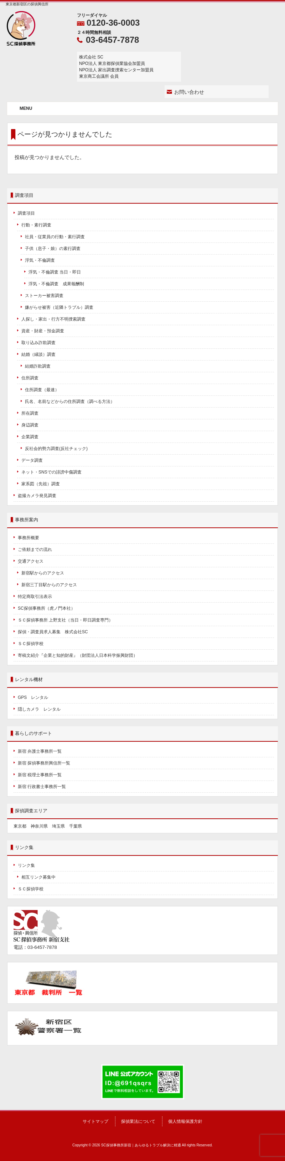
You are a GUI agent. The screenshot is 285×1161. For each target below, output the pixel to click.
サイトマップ (95, 1121)
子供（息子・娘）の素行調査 (53, 248)
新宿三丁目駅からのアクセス (49, 584)
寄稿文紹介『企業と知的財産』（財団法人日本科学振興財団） (78, 655)
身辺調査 (29, 425)
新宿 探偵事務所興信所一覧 (44, 763)
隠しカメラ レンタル (39, 709)
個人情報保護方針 (185, 1121)
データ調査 (32, 460)
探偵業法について (138, 1121)
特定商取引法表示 (35, 596)
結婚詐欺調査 (38, 366)
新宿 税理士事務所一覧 (40, 774)
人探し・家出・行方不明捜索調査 (53, 319)
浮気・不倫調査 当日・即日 (54, 272)
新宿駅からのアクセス (42, 573)
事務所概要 (28, 537)
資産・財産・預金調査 (42, 330)
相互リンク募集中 (38, 877)
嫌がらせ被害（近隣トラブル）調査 (59, 307)
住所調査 (29, 377)
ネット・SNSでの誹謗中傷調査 (53, 472)
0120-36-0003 (113, 22)
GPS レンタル (33, 697)
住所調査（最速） (42, 389)
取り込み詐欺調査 (38, 342)
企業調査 (29, 436)
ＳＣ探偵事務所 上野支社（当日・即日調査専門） (65, 620)
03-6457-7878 (112, 40)
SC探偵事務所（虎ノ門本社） (46, 608)
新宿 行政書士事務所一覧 (42, 786)
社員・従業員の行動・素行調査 (55, 236)
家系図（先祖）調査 (40, 483)
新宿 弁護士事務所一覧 (40, 751)
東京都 (20, 826)
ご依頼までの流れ (35, 549)
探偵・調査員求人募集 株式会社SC (53, 631)
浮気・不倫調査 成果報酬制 (56, 283)
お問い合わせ (189, 92)
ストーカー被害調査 (44, 295)
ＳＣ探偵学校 (30, 643)
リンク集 (26, 865)
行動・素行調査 (36, 225)
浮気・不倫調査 (40, 260)
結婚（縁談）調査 (38, 354)
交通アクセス (30, 561)
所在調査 (29, 413)
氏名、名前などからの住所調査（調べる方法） (70, 401)
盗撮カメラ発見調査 (37, 495)
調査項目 (26, 213)
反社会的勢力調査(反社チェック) (56, 448)
